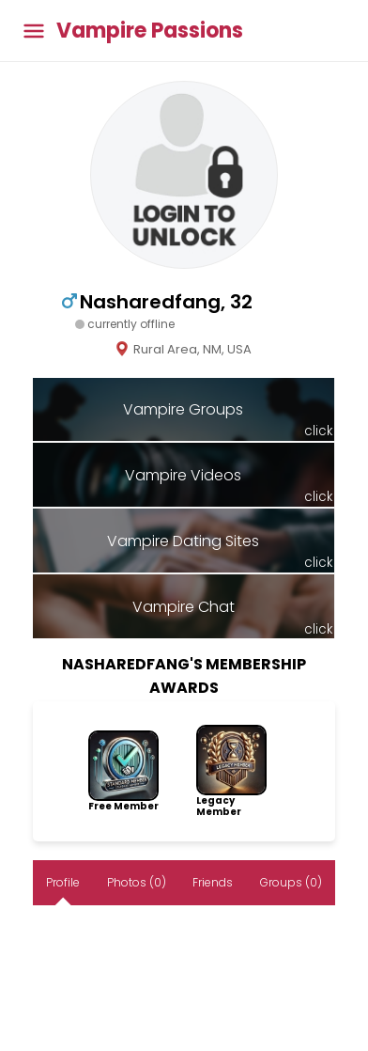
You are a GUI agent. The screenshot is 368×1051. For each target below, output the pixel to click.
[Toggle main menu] (34, 30)
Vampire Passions (149, 31)
